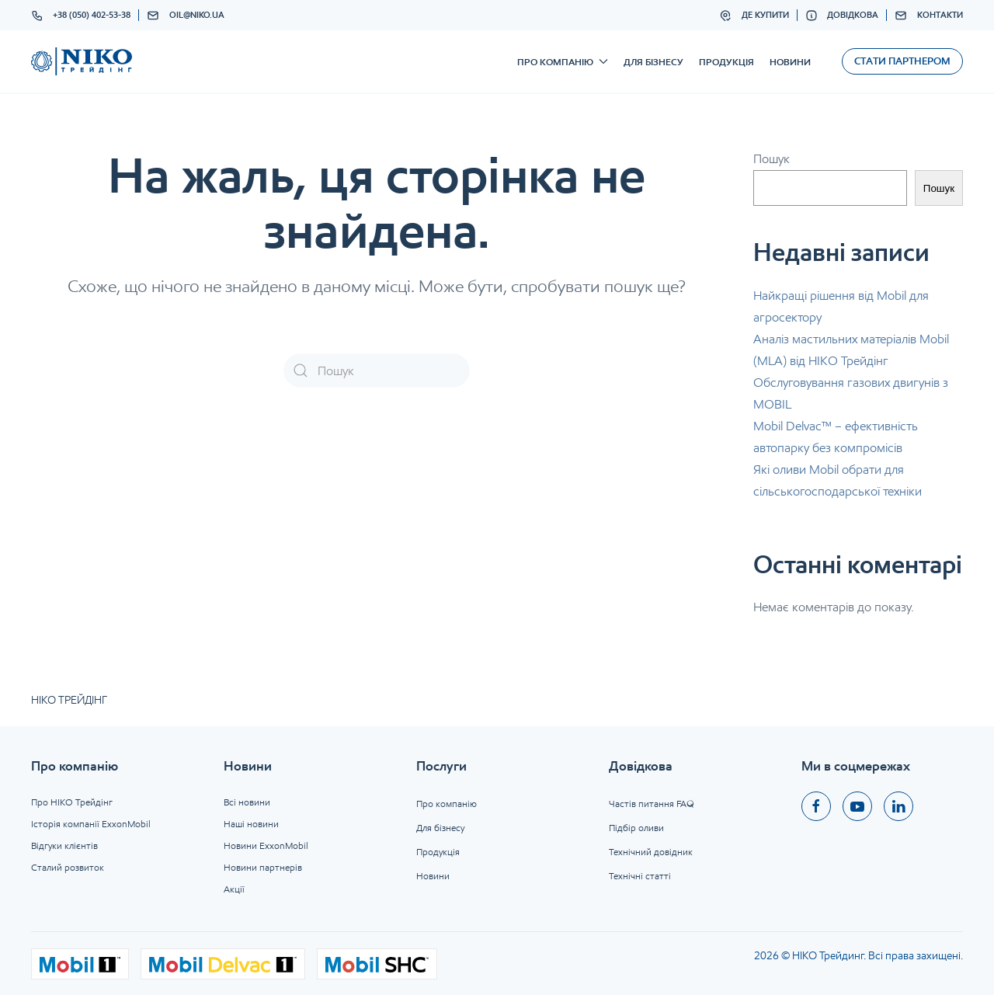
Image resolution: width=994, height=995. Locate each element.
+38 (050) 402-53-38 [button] (81, 15)
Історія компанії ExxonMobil (91, 824)
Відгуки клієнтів (64, 845)
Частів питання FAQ (651, 803)
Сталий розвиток (67, 867)
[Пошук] (376, 370)
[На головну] (81, 61)
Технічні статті (640, 876)
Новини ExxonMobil (266, 845)
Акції (234, 889)
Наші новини (251, 824)
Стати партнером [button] (902, 61)
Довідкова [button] (842, 15)
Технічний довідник (651, 852)
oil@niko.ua (185, 15)
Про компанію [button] (562, 62)
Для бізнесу (653, 62)
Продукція (726, 62)
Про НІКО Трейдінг (72, 802)
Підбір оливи (636, 827)
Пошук (771, 158)
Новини (790, 62)
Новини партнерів (263, 867)
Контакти (929, 15)
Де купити (754, 15)
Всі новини (247, 802)
